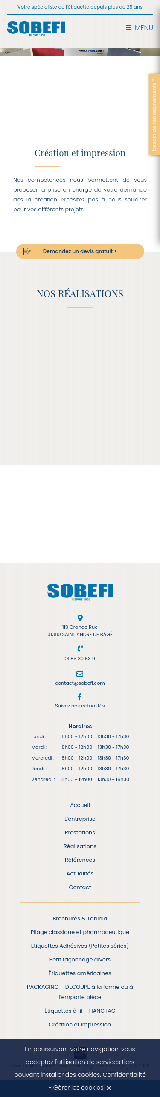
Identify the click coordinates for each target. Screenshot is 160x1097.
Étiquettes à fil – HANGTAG (80, 1010)
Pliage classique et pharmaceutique (80, 932)
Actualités (80, 873)
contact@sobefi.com (80, 683)
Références (80, 859)
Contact (80, 887)
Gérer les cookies (78, 1087)
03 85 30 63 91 (80, 658)
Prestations (80, 832)
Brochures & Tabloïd (80, 918)
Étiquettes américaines (80, 973)
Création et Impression (80, 1024)
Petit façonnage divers (80, 959)
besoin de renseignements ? (154, 114)
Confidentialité (124, 1074)
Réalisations (80, 846)
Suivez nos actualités (80, 705)
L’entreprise (80, 818)
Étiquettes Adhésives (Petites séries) (80, 945)
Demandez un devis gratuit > (80, 251)
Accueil (80, 805)
